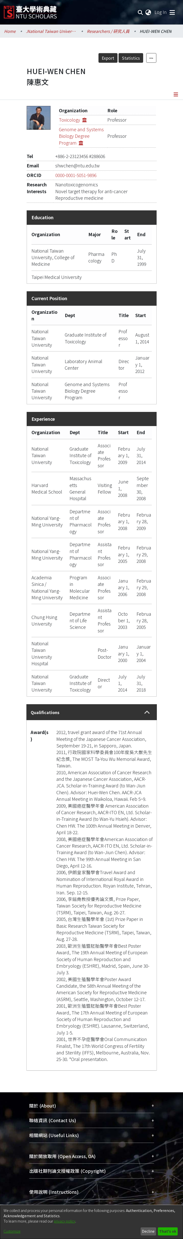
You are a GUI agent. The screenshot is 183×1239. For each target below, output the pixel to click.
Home (10, 31)
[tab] (91, 712)
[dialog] (91, 1222)
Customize (12, 1231)
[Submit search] (140, 12)
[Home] (30, 10)
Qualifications (45, 712)
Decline (148, 1231)
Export (108, 58)
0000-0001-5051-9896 (75, 175)
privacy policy (64, 1221)
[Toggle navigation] (172, 12)
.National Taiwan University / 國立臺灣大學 (51, 31)
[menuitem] (148, 12)
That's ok (167, 1231)
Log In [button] (161, 12)
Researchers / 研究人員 (108, 31)
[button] (147, 712)
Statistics (131, 58)
